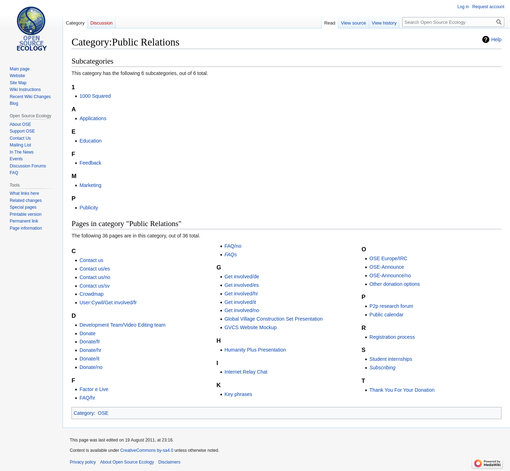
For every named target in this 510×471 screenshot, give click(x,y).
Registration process (392, 337)
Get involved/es (242, 285)
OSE (103, 413)
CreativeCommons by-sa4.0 (146, 450)
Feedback (90, 163)
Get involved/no (242, 310)
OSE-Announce (386, 267)
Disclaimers (169, 462)
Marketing (90, 185)
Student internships (390, 359)
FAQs (231, 254)
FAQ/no (233, 246)
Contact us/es (94, 269)
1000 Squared (95, 96)
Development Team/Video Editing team (122, 325)
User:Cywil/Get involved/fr (108, 302)
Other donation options (394, 284)
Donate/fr (89, 341)
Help (496, 39)
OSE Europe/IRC (388, 258)
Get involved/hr (241, 293)
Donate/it (89, 359)
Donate (87, 333)
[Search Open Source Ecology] (453, 22)
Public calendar (386, 314)
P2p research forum (391, 306)
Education (90, 141)
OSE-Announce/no (390, 275)
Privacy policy (83, 462)
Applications (92, 118)
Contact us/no (94, 277)
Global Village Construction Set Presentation (274, 319)
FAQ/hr (87, 398)
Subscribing (382, 367)
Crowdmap (91, 294)
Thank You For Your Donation (402, 390)
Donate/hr (90, 350)
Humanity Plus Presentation (255, 350)
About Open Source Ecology (127, 462)
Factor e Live (93, 389)
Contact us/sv (94, 286)
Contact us (91, 260)
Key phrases (238, 394)
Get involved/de (242, 276)
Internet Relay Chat (246, 372)
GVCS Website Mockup (251, 327)
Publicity (88, 207)
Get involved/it (240, 302)
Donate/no (90, 367)
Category (84, 413)
